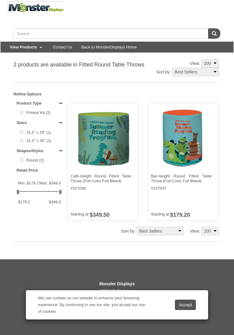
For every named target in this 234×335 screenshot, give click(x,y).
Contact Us (62, 47)
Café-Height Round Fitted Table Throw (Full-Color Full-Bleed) (100, 178)
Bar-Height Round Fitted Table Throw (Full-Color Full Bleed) (181, 178)
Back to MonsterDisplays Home (108, 47)
